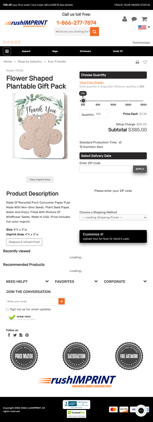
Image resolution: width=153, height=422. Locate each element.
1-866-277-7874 (76, 23)
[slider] (83, 100)
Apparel (26, 51)
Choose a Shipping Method (98, 212)
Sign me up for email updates (30, 309)
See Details (66, 4)
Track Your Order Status (132, 4)
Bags (55, 51)
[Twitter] (15, 335)
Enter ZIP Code (89, 163)
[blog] (21, 335)
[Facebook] (9, 335)
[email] (32, 301)
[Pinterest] (27, 335)
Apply (140, 168)
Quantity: (88, 115)
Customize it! (113, 236)
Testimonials (141, 42)
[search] (72, 31)
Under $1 (118, 51)
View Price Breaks (91, 82)
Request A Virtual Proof (24, 242)
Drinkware (85, 51)
